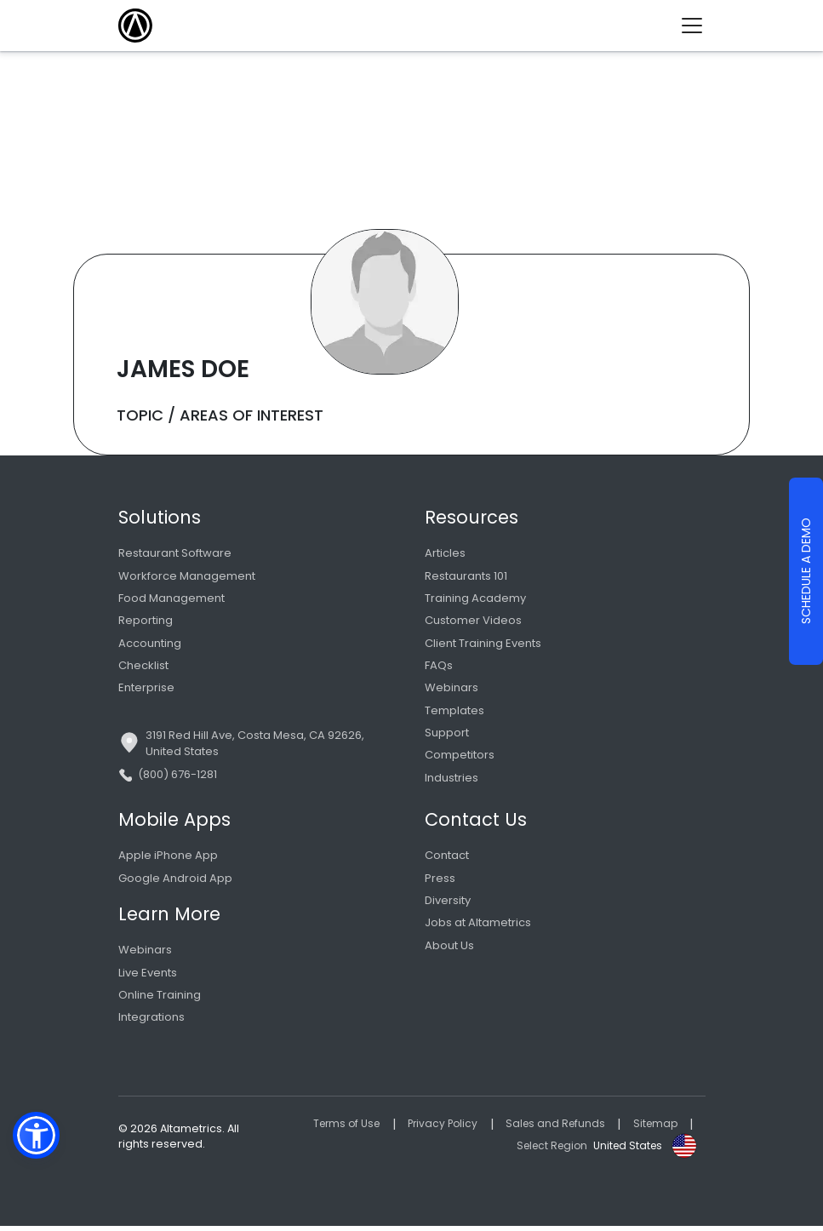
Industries (451, 780)
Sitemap (654, 1128)
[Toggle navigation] (698, 25)
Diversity (448, 904)
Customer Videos (473, 621)
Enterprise (146, 690)
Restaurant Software (174, 553)
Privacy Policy (435, 1128)
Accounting (149, 644)
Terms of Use (334, 1128)
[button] (36, 1135)
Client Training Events (483, 644)
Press (440, 881)
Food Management (171, 599)
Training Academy (475, 599)
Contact (447, 858)
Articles (445, 553)
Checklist (143, 667)
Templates (454, 712)
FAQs (439, 667)
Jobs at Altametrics (478, 927)
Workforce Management (186, 576)
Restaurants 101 (466, 576)
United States (626, 1149)
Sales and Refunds (551, 1128)
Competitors (459, 758)
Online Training (159, 999)
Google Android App (175, 881)
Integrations (151, 1022)
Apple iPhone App (168, 858)
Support (447, 735)
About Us (449, 950)
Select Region (545, 1149)
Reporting (145, 621)
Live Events (147, 977)
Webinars (451, 690)
